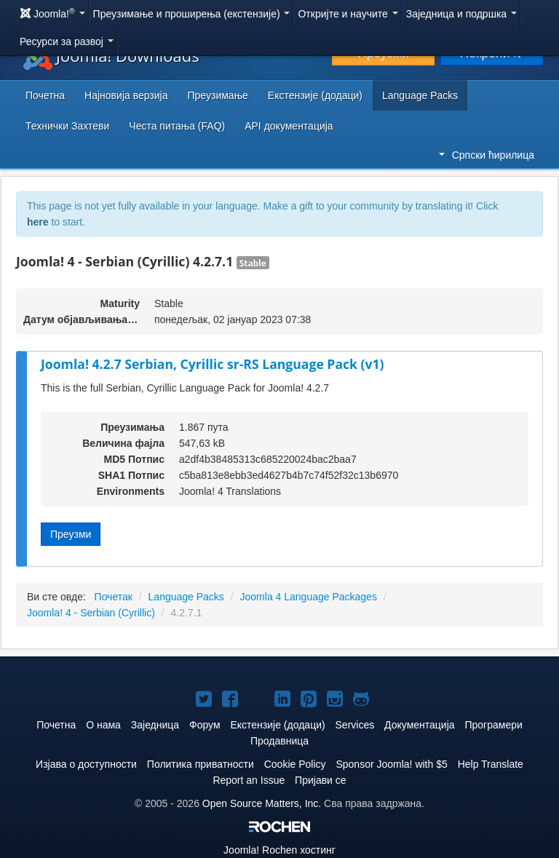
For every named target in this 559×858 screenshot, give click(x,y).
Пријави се (320, 780)
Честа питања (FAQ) (177, 126)
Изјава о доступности (86, 764)
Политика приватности (200, 764)
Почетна (45, 95)
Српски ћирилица (486, 155)
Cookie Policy (295, 764)
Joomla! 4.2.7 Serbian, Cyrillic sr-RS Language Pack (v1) (212, 364)
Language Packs (420, 95)
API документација (289, 126)
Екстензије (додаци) (315, 95)
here (38, 222)
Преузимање (218, 95)
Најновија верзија (125, 95)
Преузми (70, 534)
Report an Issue (249, 780)
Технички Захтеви (67, 126)
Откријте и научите (347, 14)
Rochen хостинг (279, 850)
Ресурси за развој (67, 41)
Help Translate (490, 764)
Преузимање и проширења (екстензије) (191, 14)
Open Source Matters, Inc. (261, 803)
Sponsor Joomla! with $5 (391, 764)
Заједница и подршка (461, 14)
